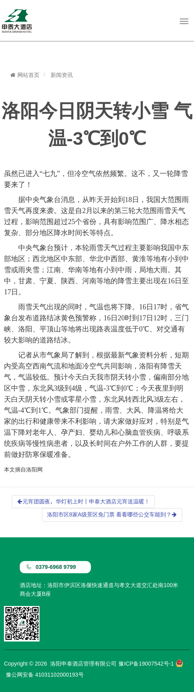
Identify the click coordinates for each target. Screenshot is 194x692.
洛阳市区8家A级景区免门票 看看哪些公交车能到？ (112, 514)
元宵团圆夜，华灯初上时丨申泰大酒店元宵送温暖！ (83, 501)
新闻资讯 (62, 75)
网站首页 (25, 75)
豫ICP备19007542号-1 (146, 663)
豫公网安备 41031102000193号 (45, 674)
